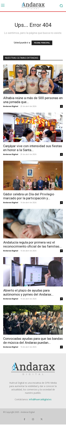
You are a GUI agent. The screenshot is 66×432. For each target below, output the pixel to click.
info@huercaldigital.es (40, 399)
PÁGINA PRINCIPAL (42, 43)
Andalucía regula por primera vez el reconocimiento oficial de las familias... (32, 244)
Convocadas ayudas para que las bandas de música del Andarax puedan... (33, 341)
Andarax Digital (10, 106)
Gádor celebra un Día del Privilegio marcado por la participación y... (28, 196)
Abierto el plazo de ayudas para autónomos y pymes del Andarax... (28, 292)
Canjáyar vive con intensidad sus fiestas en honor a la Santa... (32, 148)
